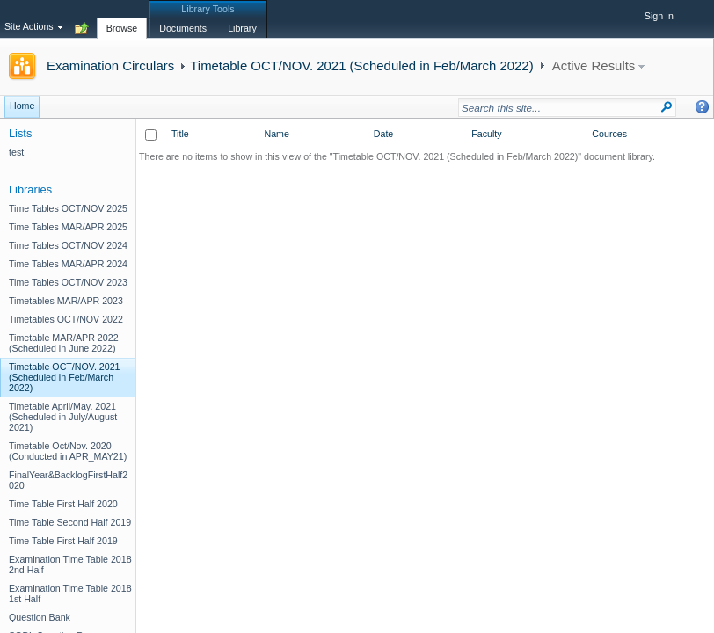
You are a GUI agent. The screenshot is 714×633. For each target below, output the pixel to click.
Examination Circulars (110, 65)
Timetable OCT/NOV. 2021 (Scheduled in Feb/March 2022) (361, 65)
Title (180, 133)
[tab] (122, 18)
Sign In (659, 16)
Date (384, 133)
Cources (609, 133)
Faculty (486, 133)
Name (276, 133)
